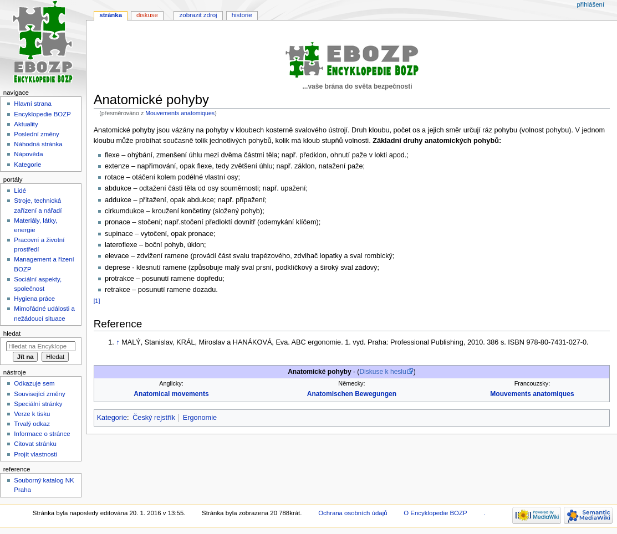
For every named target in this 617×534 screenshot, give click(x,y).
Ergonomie (200, 418)
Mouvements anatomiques (180, 113)
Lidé (20, 190)
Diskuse (147, 15)
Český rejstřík (153, 418)
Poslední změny (36, 134)
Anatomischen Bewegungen (351, 394)
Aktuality (26, 124)
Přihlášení (590, 4)
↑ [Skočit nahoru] (117, 342)
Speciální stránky (38, 403)
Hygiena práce (34, 298)
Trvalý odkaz (32, 423)
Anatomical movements (171, 394)
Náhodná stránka (38, 144)
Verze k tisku (32, 413)
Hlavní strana (32, 103)
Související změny (39, 394)
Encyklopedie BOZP (42, 114)
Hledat (12, 333)
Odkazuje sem (34, 383)
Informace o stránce (42, 433)
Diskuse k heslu (382, 372)
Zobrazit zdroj (198, 15)
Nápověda (28, 154)
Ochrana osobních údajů (352, 513)
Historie (242, 15)
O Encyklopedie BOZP (435, 513)
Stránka (110, 15)
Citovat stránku (35, 443)
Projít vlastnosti (35, 454)
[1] (97, 300)
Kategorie (112, 418)
